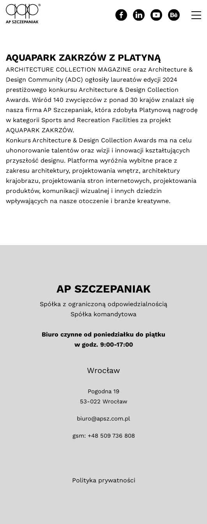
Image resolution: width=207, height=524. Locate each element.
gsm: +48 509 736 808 (104, 435)
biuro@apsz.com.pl (103, 418)
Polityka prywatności (103, 480)
